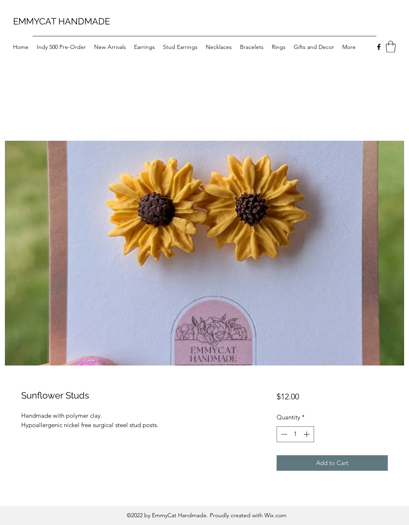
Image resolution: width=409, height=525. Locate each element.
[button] (391, 47)
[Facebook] (379, 47)
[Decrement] (283, 434)
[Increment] (307, 434)
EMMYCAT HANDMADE (61, 21)
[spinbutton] (295, 434)
